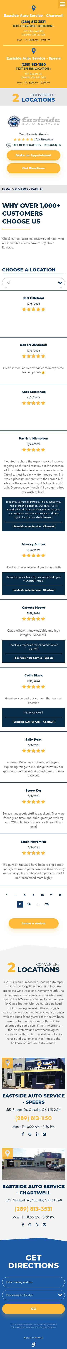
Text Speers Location (33, 68)
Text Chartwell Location (33, 26)
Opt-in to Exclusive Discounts (37, 145)
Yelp (37, 1225)
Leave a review (33, 923)
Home (6, 189)
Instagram (44, 1225)
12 (60, 895)
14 (29, 904)
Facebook (23, 1225)
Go (33, 1309)
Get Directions (33, 168)
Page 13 (37, 189)
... (16, 895)
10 (42, 895)
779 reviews (43, 139)
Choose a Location (29, 270)
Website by (33, 1338)
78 (47, 904)
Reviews (21, 189)
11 (51, 895)
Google (30, 1225)
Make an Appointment (33, 155)
